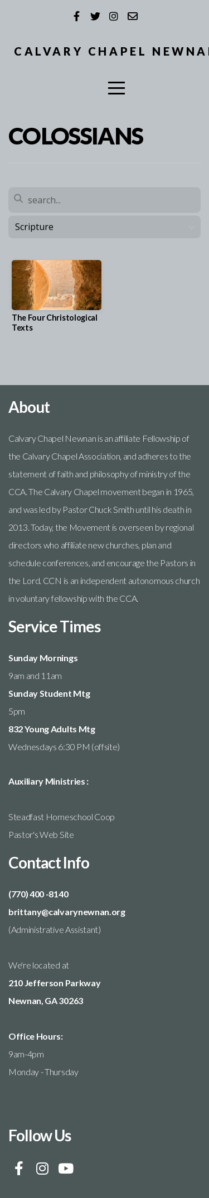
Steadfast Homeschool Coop (61, 816)
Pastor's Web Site (41, 834)
